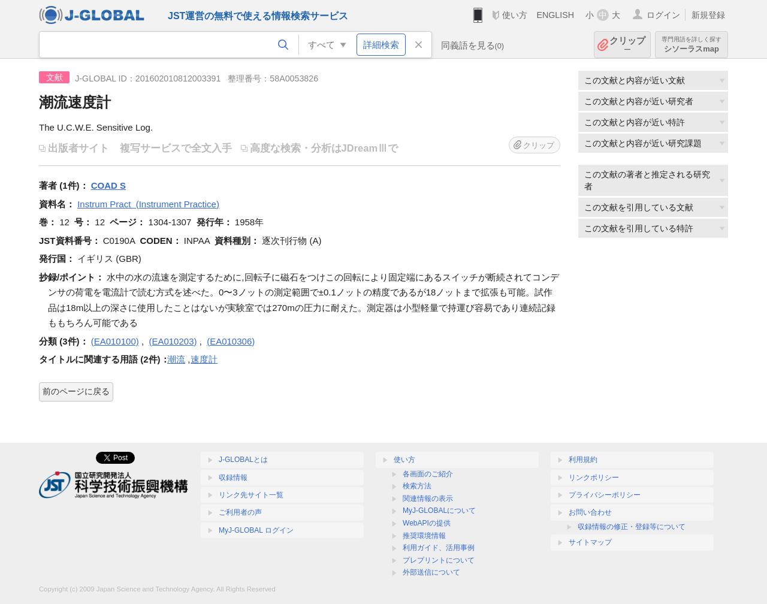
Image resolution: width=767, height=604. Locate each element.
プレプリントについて (439, 560)
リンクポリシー (594, 477)
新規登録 (708, 15)
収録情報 (233, 477)
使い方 (514, 15)
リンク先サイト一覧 (251, 495)
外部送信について (431, 572)
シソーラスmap (691, 44)
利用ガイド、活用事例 (439, 547)
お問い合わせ (590, 512)
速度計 (204, 359)
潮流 (176, 359)
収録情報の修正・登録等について (632, 527)
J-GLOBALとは (243, 459)
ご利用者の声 (240, 512)
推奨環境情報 (424, 535)
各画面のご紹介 (428, 474)
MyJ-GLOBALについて (439, 510)
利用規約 (583, 459)
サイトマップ (590, 542)
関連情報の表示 (428, 498)
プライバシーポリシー (605, 495)
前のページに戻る (76, 391)
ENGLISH (555, 15)
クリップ (627, 44)
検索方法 (417, 486)
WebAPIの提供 (427, 523)
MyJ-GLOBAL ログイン (256, 530)
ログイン (663, 15)
